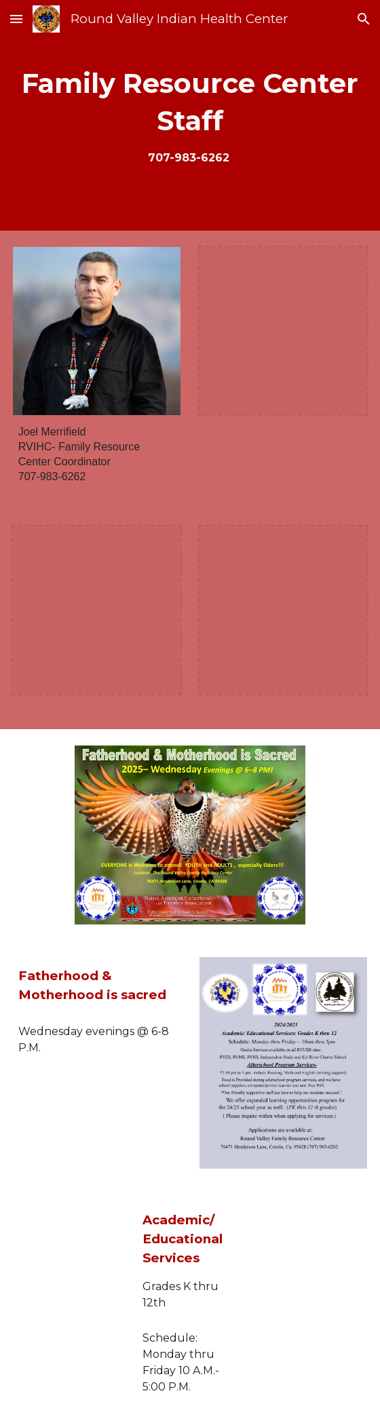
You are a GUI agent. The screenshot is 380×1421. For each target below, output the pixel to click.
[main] (190, 115)
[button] (16, 18)
